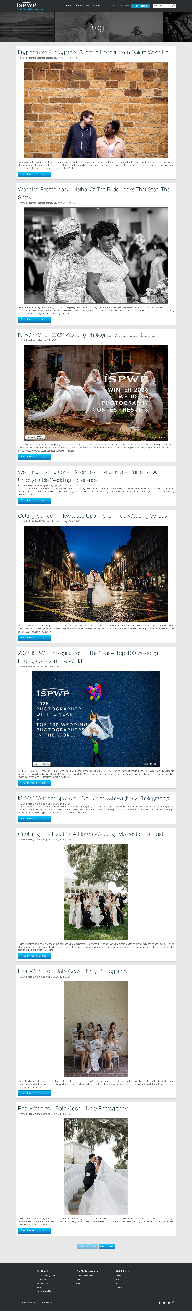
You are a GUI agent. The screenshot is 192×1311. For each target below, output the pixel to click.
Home (68, 6)
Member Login (140, 6)
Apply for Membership (84, 1275)
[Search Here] (164, 6)
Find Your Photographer (46, 1275)
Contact (125, 6)
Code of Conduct (82, 1283)
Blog (105, 6)
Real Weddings (42, 1283)
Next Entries (106, 1247)
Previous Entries (87, 1247)
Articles (39, 1287)
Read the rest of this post (35, 174)
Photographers (82, 6)
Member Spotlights (44, 1291)
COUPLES (96, 6)
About (114, 6)
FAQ (38, 1295)
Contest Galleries (43, 1279)
